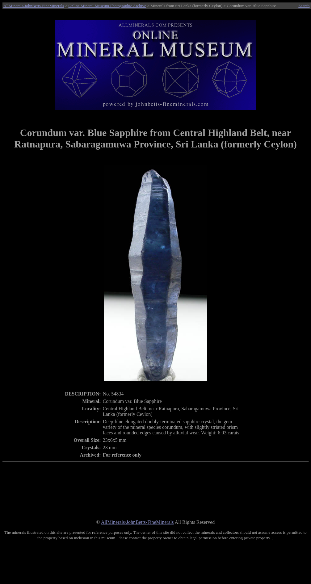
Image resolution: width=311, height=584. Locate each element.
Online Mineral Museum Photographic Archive (107, 5)
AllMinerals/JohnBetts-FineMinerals (33, 5)
